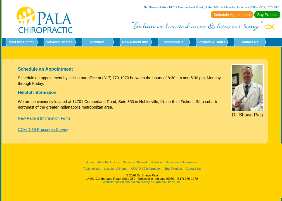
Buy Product (267, 15)
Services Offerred (135, 162)
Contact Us (249, 42)
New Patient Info (135, 42)
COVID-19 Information (146, 168)
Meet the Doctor (21, 42)
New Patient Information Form (44, 118)
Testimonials (173, 42)
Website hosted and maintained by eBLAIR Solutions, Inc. (142, 182)
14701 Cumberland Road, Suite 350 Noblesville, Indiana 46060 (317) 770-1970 (224, 7)
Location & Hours (211, 42)
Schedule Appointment (232, 15)
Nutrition (97, 42)
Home (90, 162)
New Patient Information (181, 162)
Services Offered (59, 42)
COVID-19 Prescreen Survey (43, 129)
